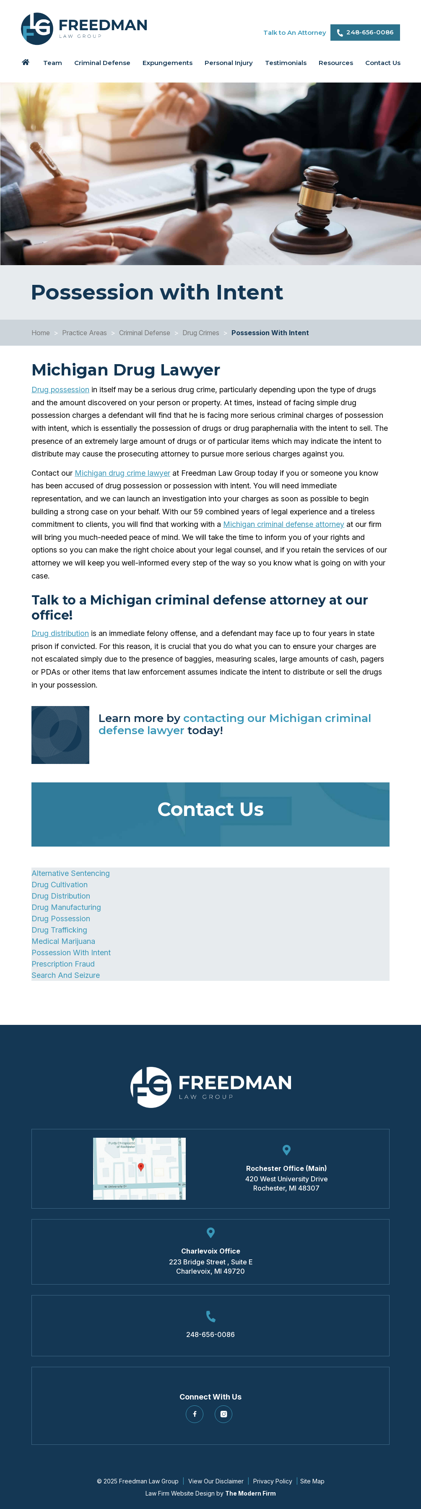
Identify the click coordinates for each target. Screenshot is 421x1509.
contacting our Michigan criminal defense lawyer (235, 724)
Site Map (312, 1481)
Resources (336, 63)
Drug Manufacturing (66, 907)
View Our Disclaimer (216, 1481)
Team (52, 63)
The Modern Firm (250, 1493)
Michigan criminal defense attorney (283, 524)
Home (26, 62)
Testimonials (286, 63)
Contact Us (382, 63)
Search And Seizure (65, 975)
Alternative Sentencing (70, 873)
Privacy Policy (272, 1481)
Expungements (167, 63)
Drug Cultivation (59, 884)
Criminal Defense (102, 63)
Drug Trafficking (59, 929)
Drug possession (60, 389)
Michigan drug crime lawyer (122, 473)
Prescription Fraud (63, 963)
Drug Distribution (60, 895)
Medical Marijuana (63, 941)
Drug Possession (60, 918)
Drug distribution (60, 633)
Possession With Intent (71, 952)
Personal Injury (229, 63)
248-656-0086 (370, 32)
